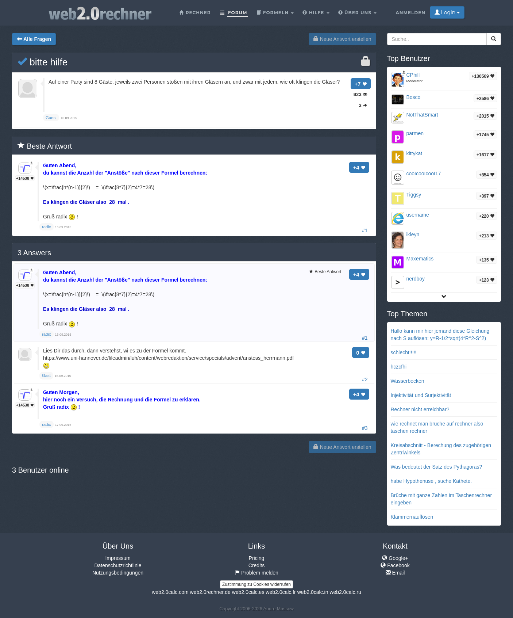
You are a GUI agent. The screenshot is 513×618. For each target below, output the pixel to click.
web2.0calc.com (170, 592)
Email (395, 573)
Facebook (395, 565)
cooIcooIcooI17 (423, 173)
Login (447, 12)
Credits (256, 565)
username (417, 215)
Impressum (117, 558)
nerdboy (415, 279)
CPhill (413, 75)
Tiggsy (413, 195)
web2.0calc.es (248, 592)
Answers (34, 253)
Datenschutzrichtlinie (117, 565)
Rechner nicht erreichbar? (420, 409)
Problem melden (256, 573)
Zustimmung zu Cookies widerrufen (256, 584)
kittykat (414, 153)
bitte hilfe (43, 62)
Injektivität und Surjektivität (421, 395)
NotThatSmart (422, 115)
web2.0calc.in (312, 592)
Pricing (257, 558)
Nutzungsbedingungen (117, 573)
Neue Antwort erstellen (342, 39)
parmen (415, 133)
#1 (365, 230)
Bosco (413, 97)
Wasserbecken (407, 381)
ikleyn (413, 234)
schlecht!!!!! (404, 352)
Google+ (395, 558)
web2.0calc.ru (345, 592)
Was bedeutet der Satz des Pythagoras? (436, 467)
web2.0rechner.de (210, 592)
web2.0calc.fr (281, 592)
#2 (365, 379)
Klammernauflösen (412, 517)
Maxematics (420, 259)
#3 (365, 428)
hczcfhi (399, 367)
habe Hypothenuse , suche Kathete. (431, 481)
